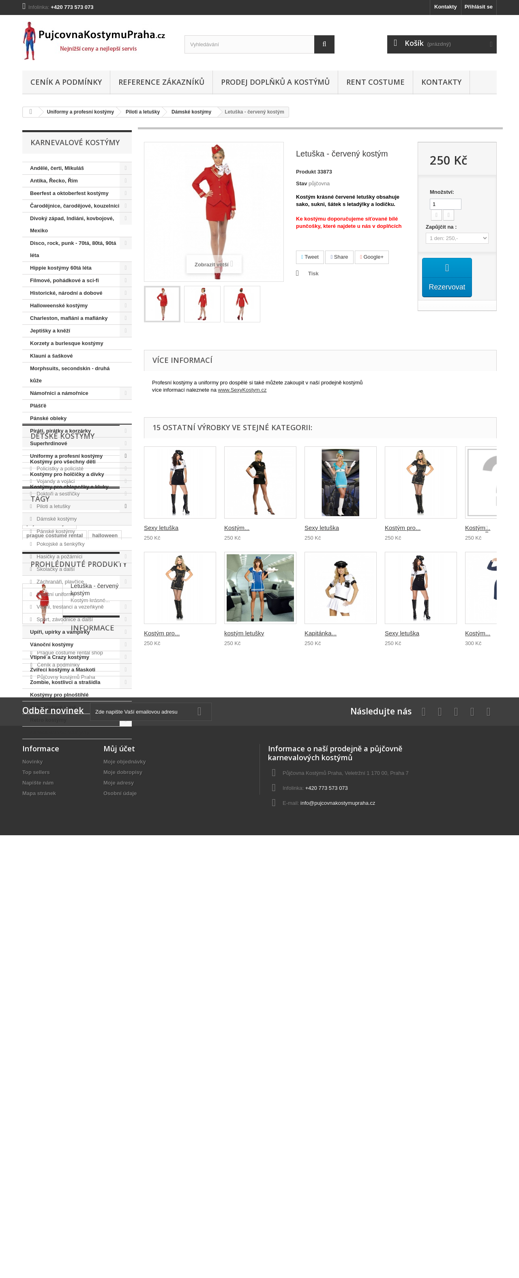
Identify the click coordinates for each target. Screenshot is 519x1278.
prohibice (74, 894)
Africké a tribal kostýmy (60, 732)
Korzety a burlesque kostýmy (66, 343)
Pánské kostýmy (55, 531)
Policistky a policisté (59, 468)
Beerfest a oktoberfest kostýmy (69, 193)
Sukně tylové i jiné (53, 707)
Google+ (372, 257)
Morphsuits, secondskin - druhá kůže (69, 374)
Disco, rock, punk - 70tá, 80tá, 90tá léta (73, 249)
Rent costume (375, 82)
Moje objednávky (124, 1183)
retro (57, 906)
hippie (34, 906)
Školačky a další (55, 569)
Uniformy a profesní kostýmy (80, 112)
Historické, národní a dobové (66, 293)
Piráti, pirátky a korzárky (60, 431)
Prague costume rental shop (69, 1056)
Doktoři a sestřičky (57, 494)
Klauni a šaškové (51, 356)
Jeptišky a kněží (50, 331)
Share (339, 257)
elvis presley (88, 906)
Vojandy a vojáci (55, 481)
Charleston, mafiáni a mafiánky (68, 318)
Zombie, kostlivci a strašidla (65, 682)
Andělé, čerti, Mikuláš (57, 168)
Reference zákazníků (161, 82)
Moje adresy (118, 1204)
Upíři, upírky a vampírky (60, 632)
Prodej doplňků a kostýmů (275, 82)
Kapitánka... (321, 633)
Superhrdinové (48, 443)
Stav (301, 183)
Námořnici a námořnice (59, 393)
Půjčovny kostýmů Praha (65, 1080)
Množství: (442, 192)
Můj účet (119, 1170)
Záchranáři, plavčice (59, 582)
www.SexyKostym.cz (242, 390)
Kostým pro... (162, 633)
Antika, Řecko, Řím (54, 181)
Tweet (310, 257)
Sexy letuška (161, 527)
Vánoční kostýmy (51, 644)
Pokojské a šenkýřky (60, 544)
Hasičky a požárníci (58, 556)
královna (106, 894)
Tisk (313, 273)
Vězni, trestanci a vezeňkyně (69, 607)
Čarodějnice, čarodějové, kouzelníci (74, 206)
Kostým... (237, 527)
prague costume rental (54, 882)
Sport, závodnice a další (64, 619)
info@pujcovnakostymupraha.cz (337, 1225)
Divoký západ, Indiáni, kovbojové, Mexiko (72, 224)
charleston (39, 894)
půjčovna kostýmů (49, 870)
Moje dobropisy (122, 1194)
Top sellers (36, 1194)
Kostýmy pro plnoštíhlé (59, 695)
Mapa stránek (39, 1215)
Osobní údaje (120, 1215)
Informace (52, 1034)
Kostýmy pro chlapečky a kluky (69, 814)
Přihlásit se (479, 7)
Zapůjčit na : (442, 227)
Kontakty (445, 7)
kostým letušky (244, 633)
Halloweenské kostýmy (59, 305)
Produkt (306, 172)
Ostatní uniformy (55, 594)
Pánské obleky (48, 418)
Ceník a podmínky (66, 82)
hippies (35, 919)
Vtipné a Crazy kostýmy (59, 657)
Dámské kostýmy (191, 112)
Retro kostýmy (48, 720)
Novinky (32, 1183)
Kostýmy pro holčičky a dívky (67, 802)
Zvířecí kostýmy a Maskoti (62, 670)
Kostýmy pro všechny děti (63, 789)
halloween (105, 882)
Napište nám (38, 1204)
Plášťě (38, 406)
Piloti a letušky (143, 112)
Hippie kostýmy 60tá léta (61, 268)
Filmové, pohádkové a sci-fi (64, 280)
